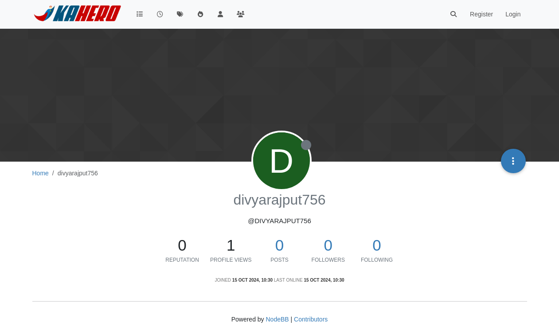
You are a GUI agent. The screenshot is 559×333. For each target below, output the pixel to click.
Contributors (311, 319)
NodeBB (277, 319)
